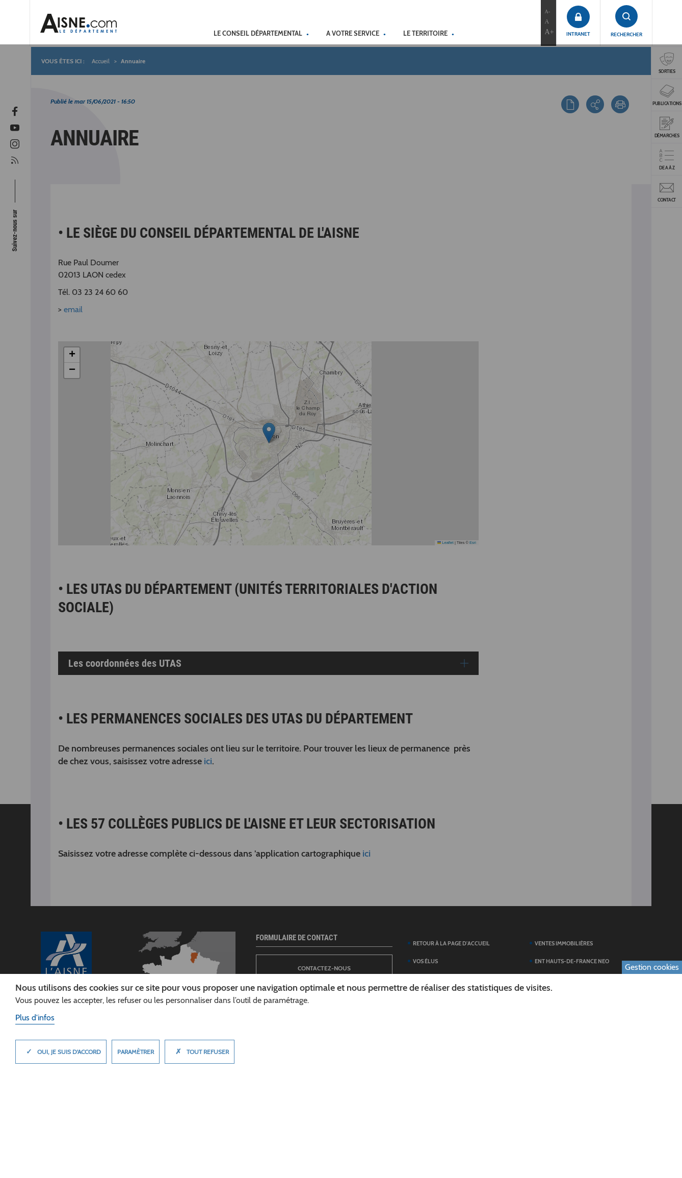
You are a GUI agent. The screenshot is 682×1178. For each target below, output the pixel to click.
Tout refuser (199, 1051)
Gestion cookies (652, 967)
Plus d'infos (35, 1017)
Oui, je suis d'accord (61, 1051)
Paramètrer (135, 1052)
